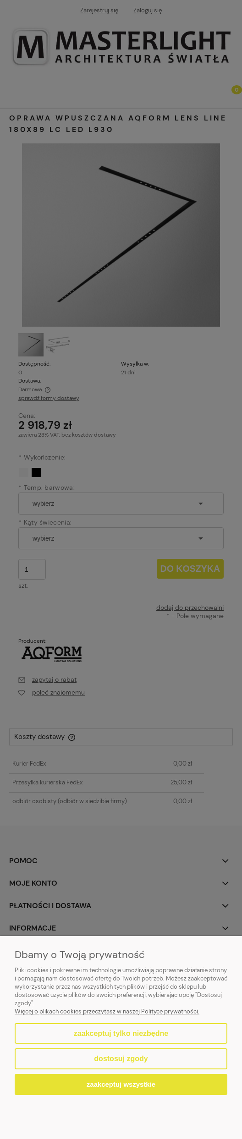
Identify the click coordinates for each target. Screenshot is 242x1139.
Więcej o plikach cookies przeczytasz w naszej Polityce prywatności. (107, 1011)
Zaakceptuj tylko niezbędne (121, 1033)
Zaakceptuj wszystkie (121, 1084)
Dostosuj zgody (121, 1058)
